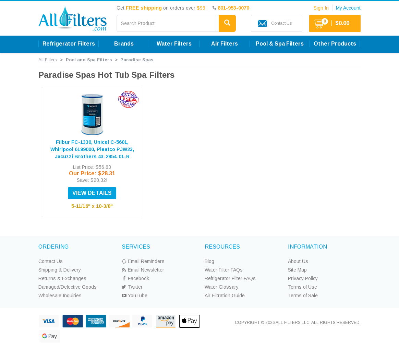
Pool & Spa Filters (280, 44)
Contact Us (50, 261)
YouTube (134, 295)
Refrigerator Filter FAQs (230, 278)
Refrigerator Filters (69, 44)
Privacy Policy (303, 278)
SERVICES (136, 247)
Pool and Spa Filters (89, 59)
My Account (348, 8)
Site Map (297, 270)
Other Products (335, 44)
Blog (209, 261)
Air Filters (224, 44)
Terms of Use (302, 287)
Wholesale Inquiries (60, 295)
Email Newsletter (143, 270)
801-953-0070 (233, 8)
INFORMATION (307, 247)
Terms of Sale (303, 295)
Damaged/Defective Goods (67, 287)
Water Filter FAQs (224, 270)
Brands (124, 44)
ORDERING (53, 247)
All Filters (47, 59)
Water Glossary (222, 287)
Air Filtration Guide (225, 295)
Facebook (135, 278)
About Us (298, 261)
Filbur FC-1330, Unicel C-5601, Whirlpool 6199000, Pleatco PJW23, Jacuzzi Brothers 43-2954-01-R (92, 149)
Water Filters (174, 44)
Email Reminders (143, 261)
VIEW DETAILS (92, 193)
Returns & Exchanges (62, 278)
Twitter (132, 287)
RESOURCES (222, 247)
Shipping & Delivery (59, 270)
